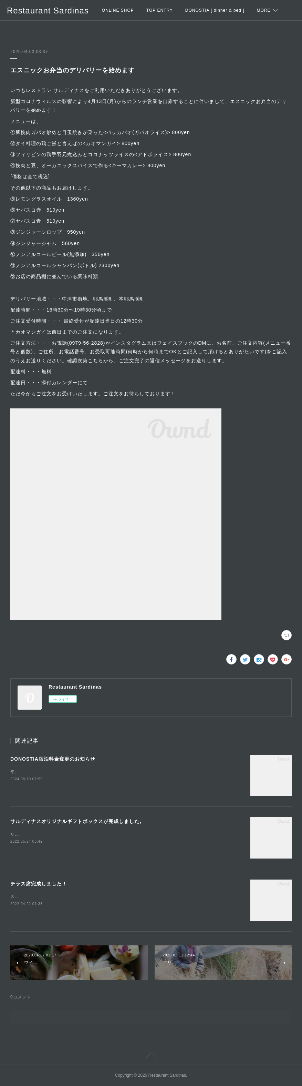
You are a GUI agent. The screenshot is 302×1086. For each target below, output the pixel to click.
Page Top (151, 1056)
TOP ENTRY (159, 10)
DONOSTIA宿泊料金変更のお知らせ (52, 759)
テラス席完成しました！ (38, 883)
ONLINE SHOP (118, 10)
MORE (264, 10)
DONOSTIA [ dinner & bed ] (214, 10)
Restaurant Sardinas (48, 10)
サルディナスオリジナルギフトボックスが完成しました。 (77, 821)
